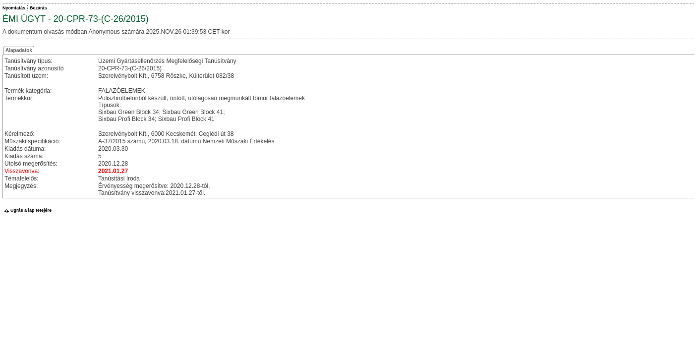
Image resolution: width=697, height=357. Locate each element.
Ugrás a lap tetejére (27, 210)
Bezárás (38, 7)
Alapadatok (18, 50)
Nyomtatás (13, 7)
